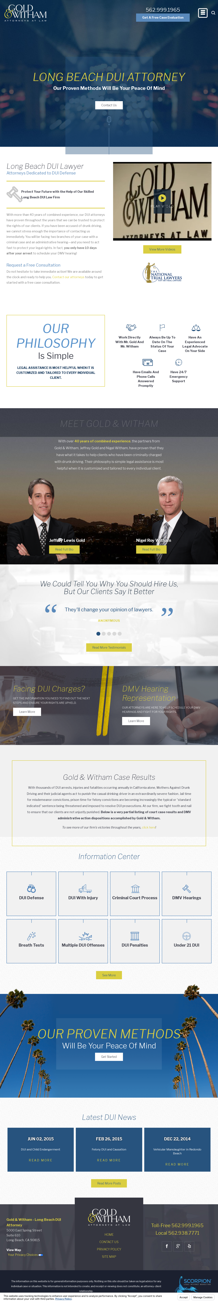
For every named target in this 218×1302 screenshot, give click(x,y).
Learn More (27, 712)
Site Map (109, 1256)
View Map (13, 1250)
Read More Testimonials (109, 647)
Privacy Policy (109, 1249)
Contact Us (109, 105)
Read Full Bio (64, 549)
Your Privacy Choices (25, 1255)
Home (109, 1234)
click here (148, 827)
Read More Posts (109, 1183)
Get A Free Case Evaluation (163, 17)
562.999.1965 (163, 10)
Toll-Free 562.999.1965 (177, 1225)
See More (109, 975)
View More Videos (162, 249)
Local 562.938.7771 (177, 1233)
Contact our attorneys (68, 277)
